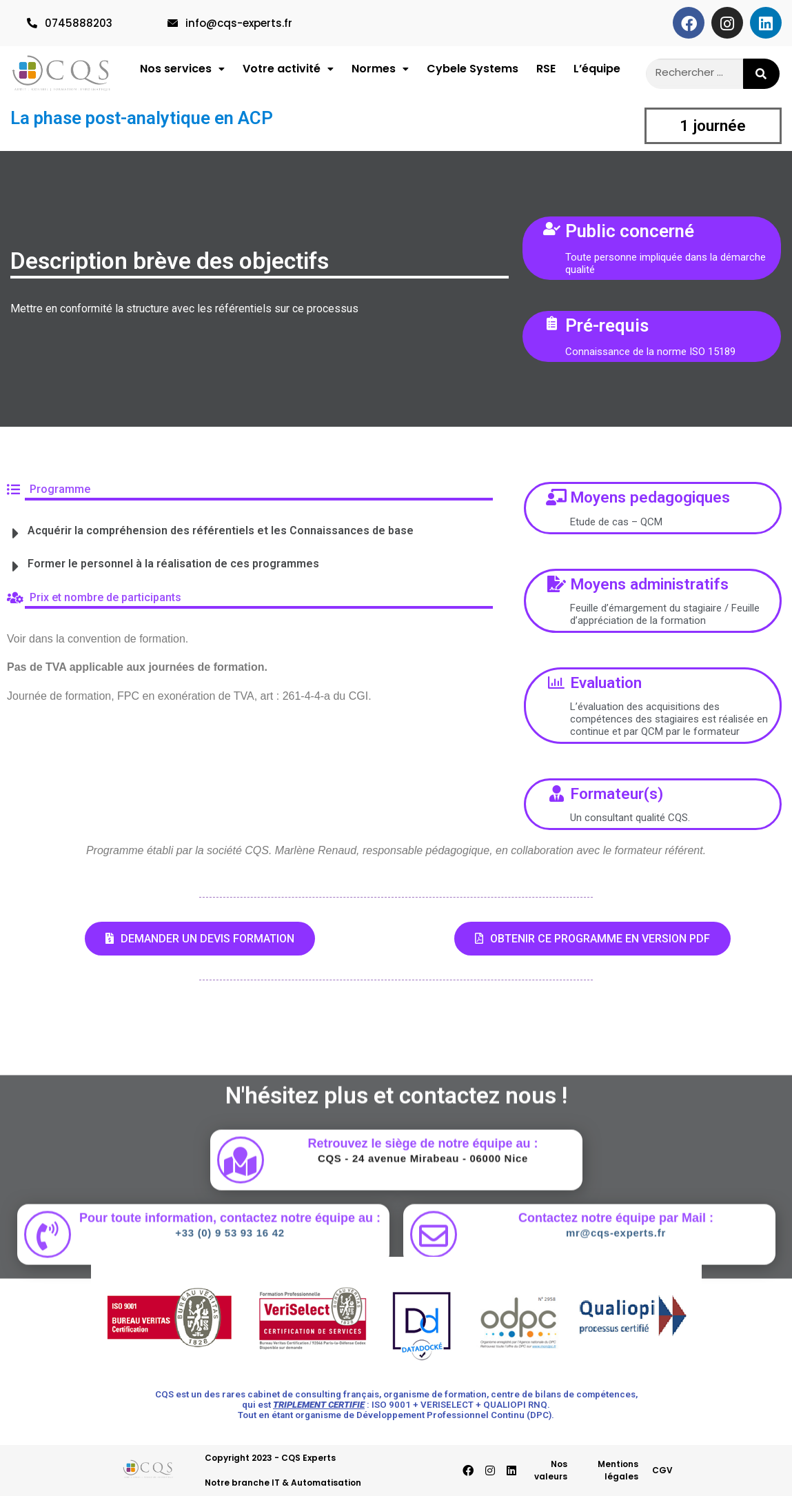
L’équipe (596, 72)
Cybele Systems (472, 72)
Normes (380, 72)
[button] (182, 72)
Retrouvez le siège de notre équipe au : (422, 1239)
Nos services (182, 72)
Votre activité (288, 72)
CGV (662, 1470)
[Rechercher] (761, 74)
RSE (546, 72)
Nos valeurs (550, 1470)
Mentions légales (618, 1470)
